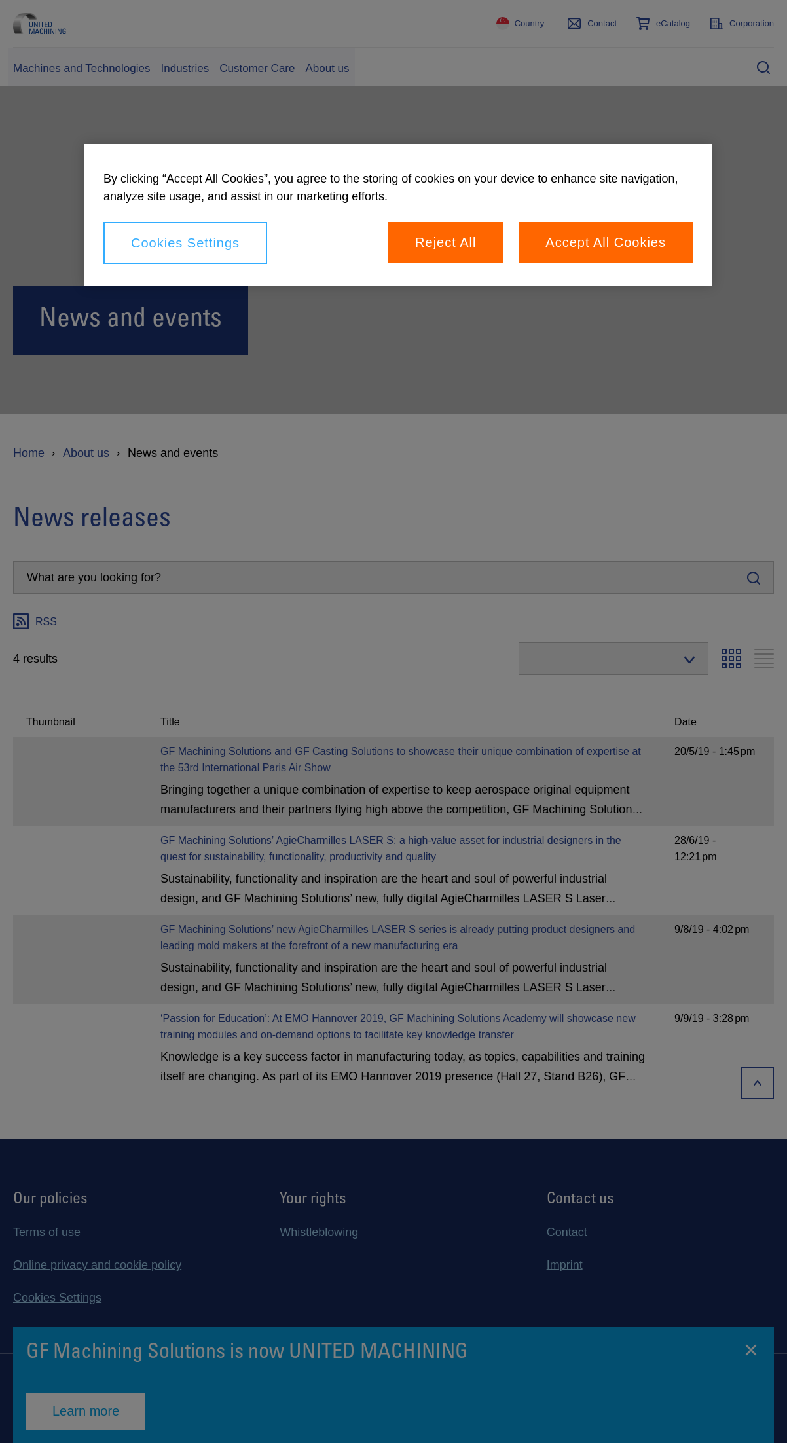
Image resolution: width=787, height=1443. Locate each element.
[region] (398, 215)
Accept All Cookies (605, 242)
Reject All (445, 242)
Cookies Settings (185, 243)
